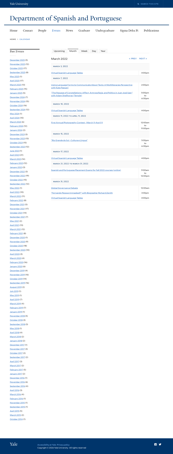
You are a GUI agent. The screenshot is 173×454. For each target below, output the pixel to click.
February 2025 (16, 89)
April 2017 (14, 361)
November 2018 (17, 316)
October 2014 (16, 419)
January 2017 (16, 374)
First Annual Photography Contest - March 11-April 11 (77, 122)
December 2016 (17, 378)
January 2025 (16, 93)
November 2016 (17, 382)
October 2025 (16, 68)
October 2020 (16, 246)
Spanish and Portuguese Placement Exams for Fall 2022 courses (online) (86, 170)
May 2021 (14, 221)
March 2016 (15, 394)
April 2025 (15, 80)
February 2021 (16, 233)
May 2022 (14, 188)
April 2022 (15, 192)
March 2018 (15, 336)
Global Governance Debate (64, 188)
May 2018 (14, 328)
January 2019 (16, 312)
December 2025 (17, 60)
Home (13, 30)
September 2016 (17, 386)
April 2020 (15, 254)
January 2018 (16, 341)
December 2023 (17, 134)
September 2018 (17, 324)
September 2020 (17, 250)
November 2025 (17, 64)
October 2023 (16, 142)
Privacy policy (63, 445)
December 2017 (17, 345)
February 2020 (16, 262)
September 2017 (17, 357)
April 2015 (14, 411)
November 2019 (17, 274)
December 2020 (17, 237)
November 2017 (17, 349)
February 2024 (16, 126)
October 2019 (16, 279)
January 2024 (16, 130)
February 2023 (16, 163)
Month (73, 51)
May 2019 (14, 295)
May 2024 (14, 114)
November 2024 (17, 101)
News (69, 30)
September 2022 (17, 184)
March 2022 (15, 196)
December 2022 (17, 171)
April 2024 (15, 118)
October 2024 (16, 105)
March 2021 (15, 229)
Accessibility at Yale (46, 445)
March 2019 (15, 303)
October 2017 (16, 353)
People (42, 30)
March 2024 (15, 122)
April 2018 (14, 332)
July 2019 (14, 291)
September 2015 (17, 407)
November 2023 (17, 138)
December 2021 (17, 204)
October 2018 (16, 320)
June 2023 (14, 151)
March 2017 (15, 365)
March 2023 (15, 159)
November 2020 (17, 241)
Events (56, 30)
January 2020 (16, 266)
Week (84, 51)
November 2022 (17, 175)
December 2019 (17, 270)
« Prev (133, 58)
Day (94, 51)
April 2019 (14, 299)
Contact (28, 30)
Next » (143, 58)
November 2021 (17, 209)
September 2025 (17, 72)
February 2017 (16, 369)
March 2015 (15, 415)
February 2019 (16, 308)
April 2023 (14, 155)
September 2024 (17, 109)
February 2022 (16, 200)
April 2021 (14, 225)
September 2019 (17, 283)
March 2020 (15, 258)
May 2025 (14, 76)
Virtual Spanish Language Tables (67, 73)
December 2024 (17, 97)
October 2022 (16, 180)
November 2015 (17, 403)
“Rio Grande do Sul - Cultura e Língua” (69, 140)
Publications (151, 30)
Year (103, 51)
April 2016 (14, 390)
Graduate (84, 30)
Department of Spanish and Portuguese (66, 18)
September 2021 (17, 217)
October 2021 (16, 213)
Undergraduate (105, 30)
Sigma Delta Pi (129, 30)
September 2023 (17, 147)
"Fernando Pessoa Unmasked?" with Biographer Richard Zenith (82, 193)
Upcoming (59, 51)
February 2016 (16, 398)
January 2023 (16, 167)
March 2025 (15, 85)
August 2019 (16, 287)
